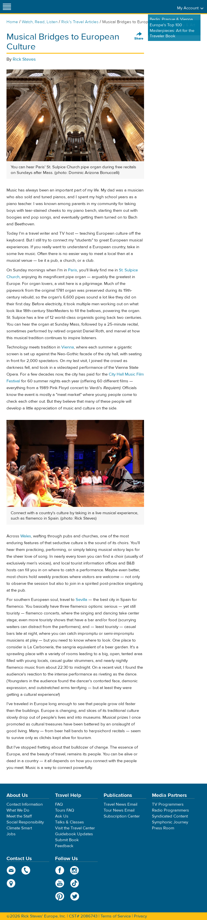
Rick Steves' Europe (103, 6)
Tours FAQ (64, 810)
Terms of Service (116, 916)
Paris (72, 270)
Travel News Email (120, 804)
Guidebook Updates (74, 834)
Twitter (74, 896)
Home (12, 22)
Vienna (67, 347)
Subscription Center (122, 816)
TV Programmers (168, 804)
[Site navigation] (7, 6)
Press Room (163, 828)
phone (26, 870)
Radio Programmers (170, 810)
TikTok (74, 883)
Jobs (11, 834)
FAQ (59, 804)
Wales (25, 536)
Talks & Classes (69, 822)
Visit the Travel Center (75, 828)
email (11, 870)
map (11, 883)
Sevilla (81, 599)
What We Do (17, 810)
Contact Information (24, 804)
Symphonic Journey (170, 822)
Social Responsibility (25, 822)
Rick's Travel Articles (80, 22)
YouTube (59, 883)
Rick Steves (24, 59)
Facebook (59, 870)
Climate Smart (19, 828)
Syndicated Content (170, 816)
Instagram (74, 870)
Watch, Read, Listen (40, 22)
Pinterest (59, 896)
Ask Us (61, 816)
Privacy (140, 916)
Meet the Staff (19, 816)
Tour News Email (119, 810)
